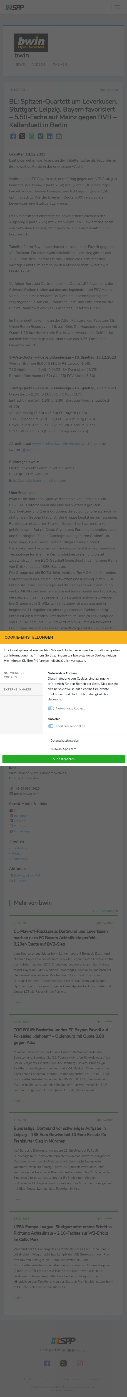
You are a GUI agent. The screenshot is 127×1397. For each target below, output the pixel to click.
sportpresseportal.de (70, 726)
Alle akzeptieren (64, 759)
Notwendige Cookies (14, 675)
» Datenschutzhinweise (63, 741)
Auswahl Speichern (63, 749)
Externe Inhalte (17, 689)
